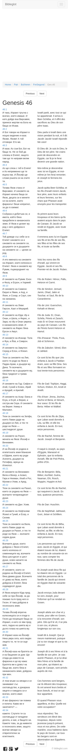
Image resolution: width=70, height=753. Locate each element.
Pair (16, 84)
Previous (30, 93)
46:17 (5, 393)
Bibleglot (10, 4)
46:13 (5, 334)
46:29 (5, 609)
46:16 (5, 380)
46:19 (5, 432)
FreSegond (38, 84)
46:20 (5, 445)
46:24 (5, 507)
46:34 (5, 710)
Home (8, 84)
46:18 (5, 413)
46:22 (5, 485)
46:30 (5, 632)
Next (42, 93)
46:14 (5, 344)
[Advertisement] (35, 47)
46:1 (4, 109)
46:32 (5, 677)
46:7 (4, 233)
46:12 (5, 312)
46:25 (5, 521)
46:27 (5, 566)
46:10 (5, 285)
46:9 (4, 276)
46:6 (4, 210)
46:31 (5, 648)
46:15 (5, 354)
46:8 (4, 256)
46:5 (4, 184)
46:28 (5, 589)
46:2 (4, 129)
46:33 (5, 697)
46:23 (5, 501)
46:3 (4, 145)
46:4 (4, 165)
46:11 (5, 302)
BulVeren (25, 84)
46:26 (5, 540)
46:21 (5, 468)
